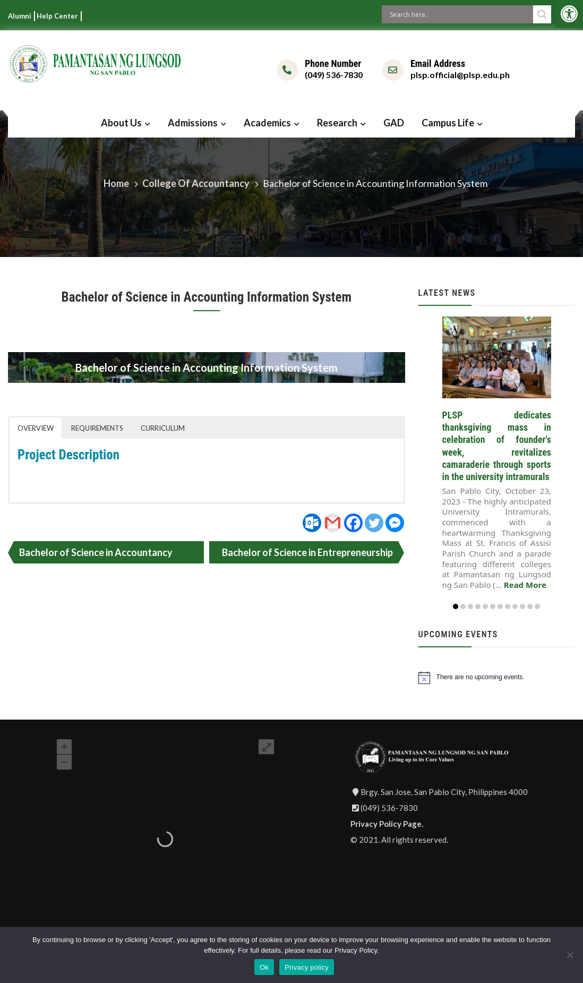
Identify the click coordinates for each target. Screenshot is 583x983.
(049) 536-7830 (334, 75)
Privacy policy (307, 967)
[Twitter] (374, 523)
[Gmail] (332, 523)
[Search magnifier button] (542, 14)
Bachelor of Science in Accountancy (96, 552)
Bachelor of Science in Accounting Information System (206, 297)
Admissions (193, 123)
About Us (121, 123)
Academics (267, 123)
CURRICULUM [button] (163, 428)
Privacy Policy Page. (386, 823)
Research (337, 123)
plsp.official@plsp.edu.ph (460, 75)
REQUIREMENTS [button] (97, 428)
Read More (525, 585)
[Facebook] (353, 523)
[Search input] (460, 14)
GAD (393, 123)
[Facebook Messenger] (394, 523)
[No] (569, 955)
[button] (569, 14)
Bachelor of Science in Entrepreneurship (307, 552)
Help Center (57, 16)
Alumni (19, 16)
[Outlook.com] (312, 523)
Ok (264, 967)
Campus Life (448, 123)
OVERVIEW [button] (36, 428)
